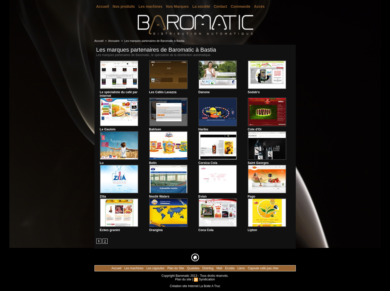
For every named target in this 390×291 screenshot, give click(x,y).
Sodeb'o (254, 92)
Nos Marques (177, 6)
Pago (251, 196)
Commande (240, 6)
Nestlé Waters (159, 196)
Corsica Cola (207, 163)
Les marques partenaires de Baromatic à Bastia (154, 40)
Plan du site (183, 279)
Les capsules (155, 268)
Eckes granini (110, 230)
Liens (241, 268)
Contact (220, 6)
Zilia (103, 196)
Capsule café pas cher (263, 268)
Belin (153, 163)
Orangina (156, 230)
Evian (202, 196)
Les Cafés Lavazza (163, 92)
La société (201, 6)
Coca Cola (206, 230)
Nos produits (124, 6)
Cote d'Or (255, 129)
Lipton (252, 230)
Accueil (102, 6)
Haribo (203, 129)
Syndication (207, 279)
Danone (204, 92)
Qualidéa (193, 268)
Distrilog (208, 268)
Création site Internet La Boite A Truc (195, 286)
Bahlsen (155, 129)
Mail (220, 268)
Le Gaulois (108, 129)
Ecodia (230, 268)
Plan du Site (176, 268)
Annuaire (114, 40)
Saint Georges (258, 163)
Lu (102, 163)
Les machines (151, 6)
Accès (259, 6)
